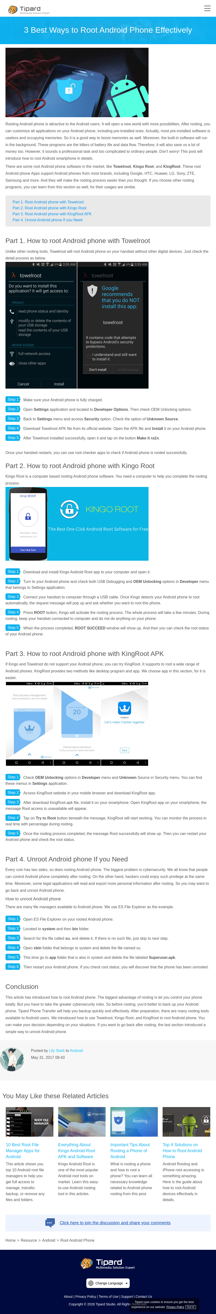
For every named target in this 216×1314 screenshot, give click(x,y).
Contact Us (144, 1296)
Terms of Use (108, 1296)
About (68, 1296)
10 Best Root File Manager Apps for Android (23, 1150)
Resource (29, 1240)
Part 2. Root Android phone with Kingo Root (50, 208)
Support (127, 1296)
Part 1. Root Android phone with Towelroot (48, 202)
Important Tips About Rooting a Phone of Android (130, 1150)
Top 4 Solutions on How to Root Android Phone (182, 1150)
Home (10, 1240)
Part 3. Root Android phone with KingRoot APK (52, 214)
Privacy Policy (85, 1296)
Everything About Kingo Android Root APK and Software (76, 1150)
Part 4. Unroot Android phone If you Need (48, 220)
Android (76, 1051)
